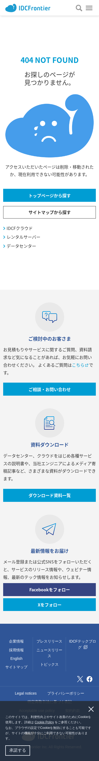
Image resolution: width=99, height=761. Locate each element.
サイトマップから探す (50, 212)
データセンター (21, 246)
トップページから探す (50, 195)
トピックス (49, 664)
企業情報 (16, 641)
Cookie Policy (44, 722)
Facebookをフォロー (49, 589)
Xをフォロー (50, 604)
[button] (13, 739)
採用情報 (16, 650)
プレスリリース (49, 641)
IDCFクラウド (20, 228)
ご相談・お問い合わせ (50, 389)
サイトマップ (16, 667)
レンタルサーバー (23, 237)
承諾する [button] (17, 750)
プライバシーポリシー (65, 693)
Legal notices (26, 693)
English (16, 658)
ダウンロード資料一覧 (50, 495)
